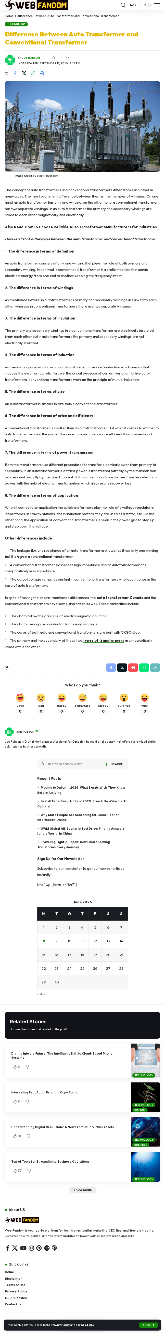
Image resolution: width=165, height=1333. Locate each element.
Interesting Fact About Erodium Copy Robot (44, 1092)
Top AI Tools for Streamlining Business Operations (50, 1161)
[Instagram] (31, 1248)
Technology (16, 24)
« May (41, 994)
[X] (15, 1248)
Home (9, 16)
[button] (148, 1325)
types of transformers (103, 640)
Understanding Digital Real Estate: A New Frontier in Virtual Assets (62, 1127)
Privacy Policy (60, 1325)
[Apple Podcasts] (54, 1248)
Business (140, 1144)
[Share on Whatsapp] (144, 667)
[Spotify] (47, 1248)
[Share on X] (24, 73)
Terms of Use (85, 1325)
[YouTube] (23, 1248)
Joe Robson (31, 57)
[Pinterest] (39, 1248)
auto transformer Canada (120, 597)
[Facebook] (8, 1248)
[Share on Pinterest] (133, 667)
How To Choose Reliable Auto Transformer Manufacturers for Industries (91, 227)
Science (140, 1110)
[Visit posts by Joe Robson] (9, 731)
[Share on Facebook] (15, 73)
